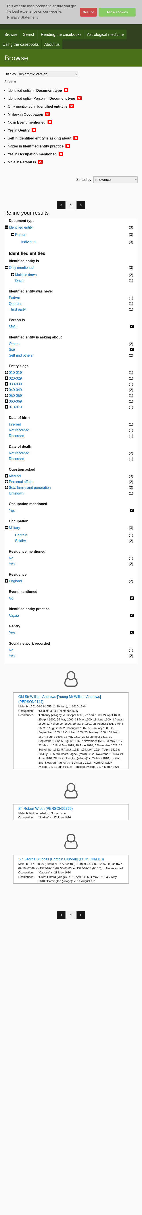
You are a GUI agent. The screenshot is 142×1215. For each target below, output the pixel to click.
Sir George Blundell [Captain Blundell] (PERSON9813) (61, 859)
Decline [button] (88, 12)
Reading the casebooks (61, 34)
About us (51, 44)
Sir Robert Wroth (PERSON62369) (45, 808)
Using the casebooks (21, 44)
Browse (10, 34)
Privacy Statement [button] (22, 17)
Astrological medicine (105, 34)
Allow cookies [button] (117, 12)
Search (29, 34)
